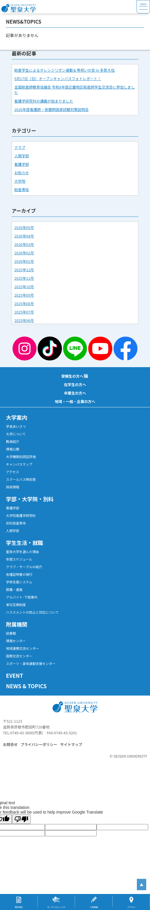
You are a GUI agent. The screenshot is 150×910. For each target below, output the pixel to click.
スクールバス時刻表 (21, 479)
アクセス (12, 471)
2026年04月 (24, 236)
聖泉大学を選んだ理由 (22, 551)
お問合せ (10, 744)
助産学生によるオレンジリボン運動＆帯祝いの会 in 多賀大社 (64, 70)
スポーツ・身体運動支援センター (31, 663)
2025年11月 (24, 278)
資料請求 (19, 907)
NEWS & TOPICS (26, 686)
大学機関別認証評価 (21, 456)
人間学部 (21, 156)
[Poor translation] (21, 819)
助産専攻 (21, 189)
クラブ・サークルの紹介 (24, 566)
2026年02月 (24, 253)
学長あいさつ (16, 426)
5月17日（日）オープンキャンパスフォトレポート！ (57, 78)
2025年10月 (24, 286)
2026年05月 (24, 227)
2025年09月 (24, 295)
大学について (16, 434)
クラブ (19, 147)
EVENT (14, 675)
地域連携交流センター (22, 648)
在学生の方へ (75, 384)
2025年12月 (24, 269)
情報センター (16, 640)
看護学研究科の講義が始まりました (43, 101)
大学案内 (16, 417)
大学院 (19, 181)
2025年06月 (24, 320)
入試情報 (94, 907)
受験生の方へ (72, 376)
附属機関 (16, 624)
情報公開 (12, 449)
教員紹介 (12, 441)
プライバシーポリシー (38, 744)
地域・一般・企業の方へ (75, 401)
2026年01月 (24, 261)
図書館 (11, 633)
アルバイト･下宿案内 (22, 597)
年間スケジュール (19, 559)
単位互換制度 (16, 604)
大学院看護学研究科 (21, 515)
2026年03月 (24, 244)
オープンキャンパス (56, 907)
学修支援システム (19, 582)
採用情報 (12, 487)
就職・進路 (14, 589)
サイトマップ (71, 744)
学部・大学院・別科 (30, 499)
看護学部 (21, 164)
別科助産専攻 (16, 523)
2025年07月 (24, 312)
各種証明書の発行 (19, 574)
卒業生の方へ (75, 393)
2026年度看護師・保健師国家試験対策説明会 (51, 109)
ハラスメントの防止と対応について (32, 612)
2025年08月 (24, 303)
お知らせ (21, 172)
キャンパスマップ (19, 464)
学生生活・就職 (24, 542)
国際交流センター (19, 656)
